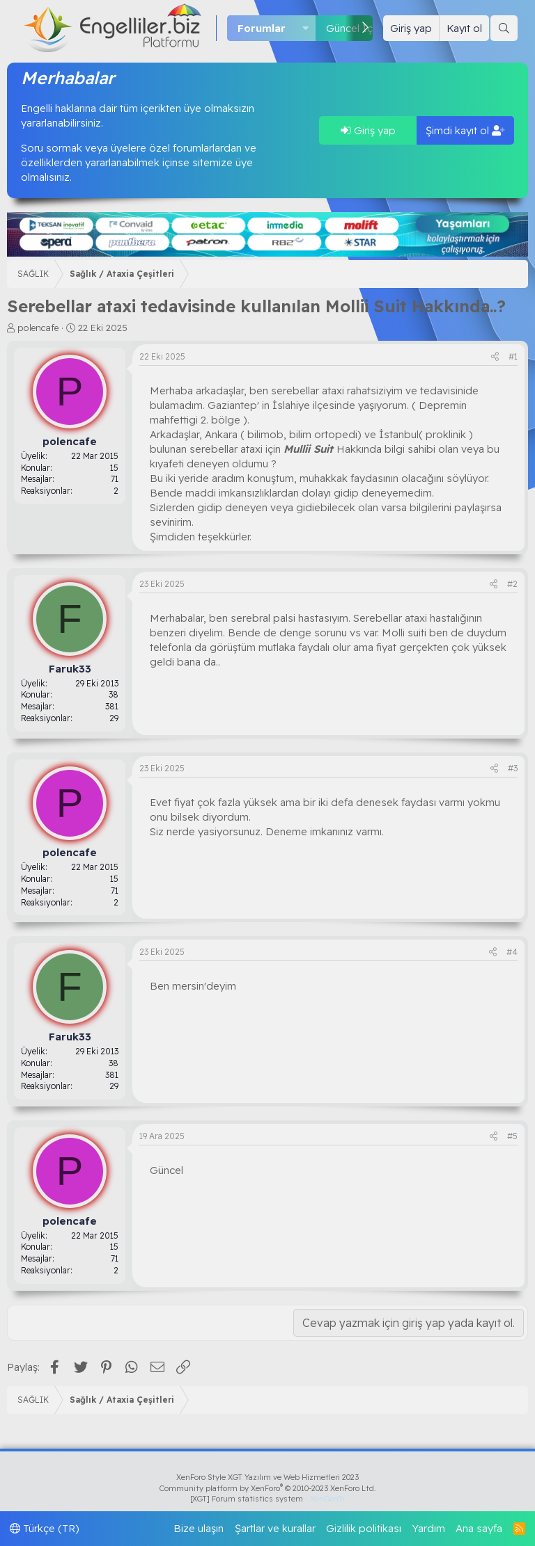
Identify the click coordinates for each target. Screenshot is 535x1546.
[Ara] (504, 28)
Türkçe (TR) (44, 1528)
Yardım (428, 1528)
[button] (306, 28)
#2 (512, 584)
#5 (512, 1136)
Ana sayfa (479, 1528)
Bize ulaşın (198, 1528)
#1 (513, 356)
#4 (512, 952)
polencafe (38, 327)
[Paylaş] (495, 357)
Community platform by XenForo (268, 1488)
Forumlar (262, 28)
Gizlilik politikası (363, 1528)
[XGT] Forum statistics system (267, 1499)
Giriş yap (368, 130)
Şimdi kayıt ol (465, 130)
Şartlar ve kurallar (275, 1528)
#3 (513, 768)
